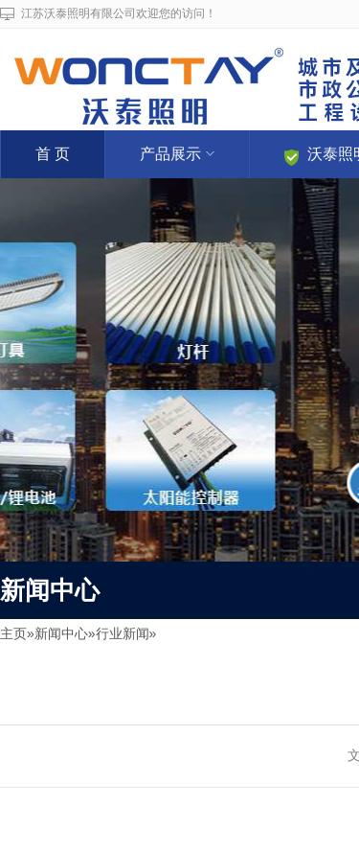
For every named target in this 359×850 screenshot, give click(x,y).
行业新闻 (122, 633)
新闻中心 (61, 633)
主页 (13, 633)
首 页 (52, 154)
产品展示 (177, 154)
